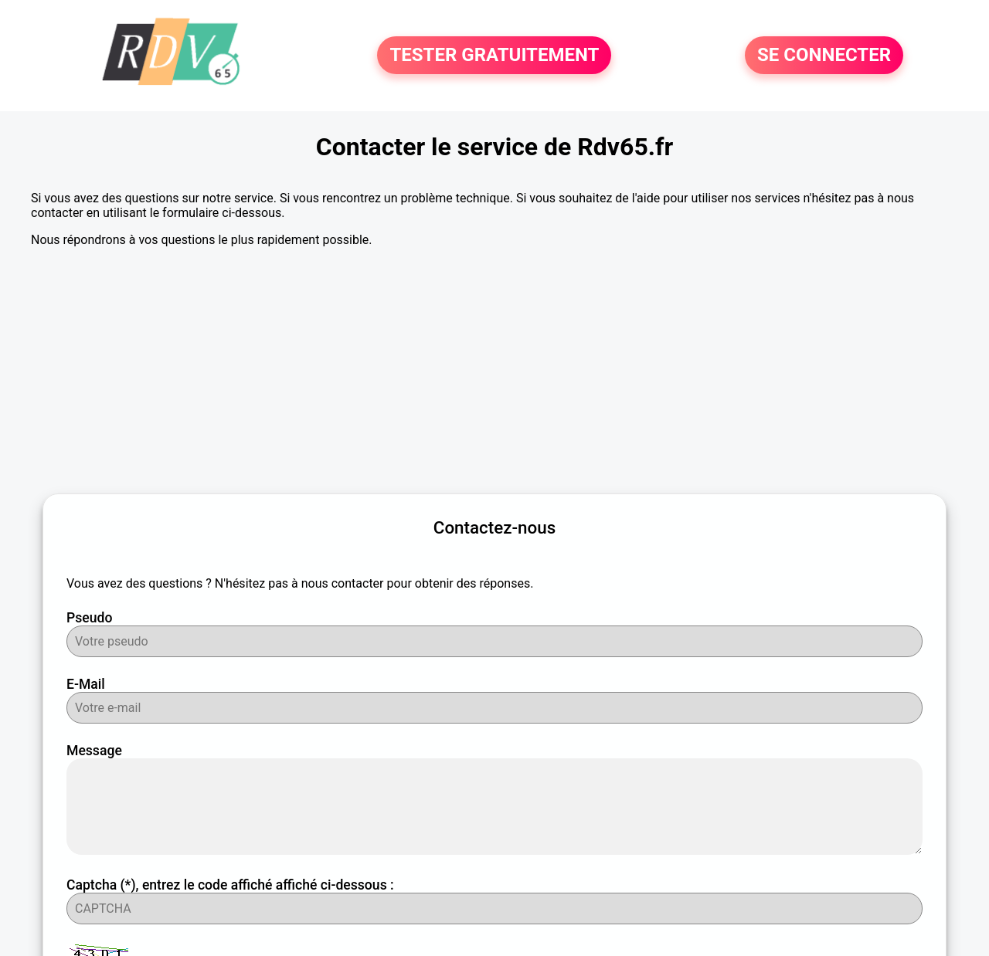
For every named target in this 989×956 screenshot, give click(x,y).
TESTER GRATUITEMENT (494, 55)
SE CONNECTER (824, 55)
